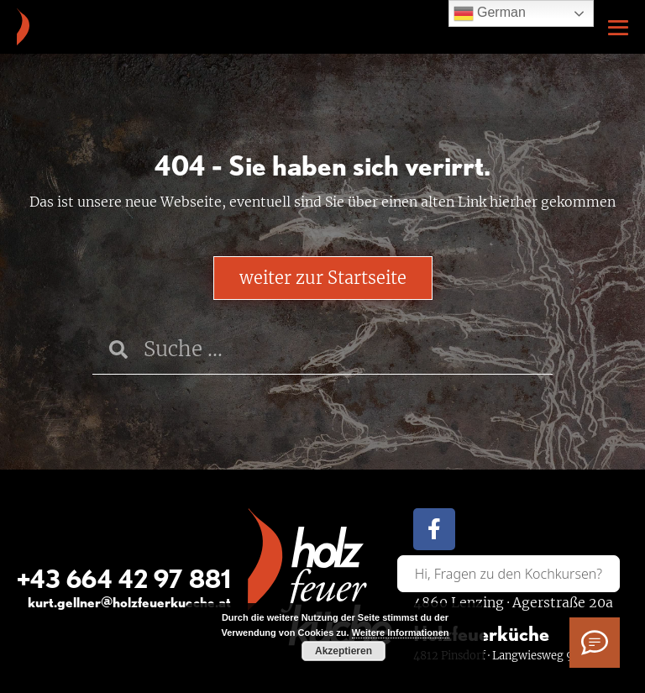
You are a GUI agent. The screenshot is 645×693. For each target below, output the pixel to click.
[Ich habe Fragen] (594, 642)
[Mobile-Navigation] (618, 28)
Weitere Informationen (400, 632)
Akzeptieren (343, 651)
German (490, 13)
